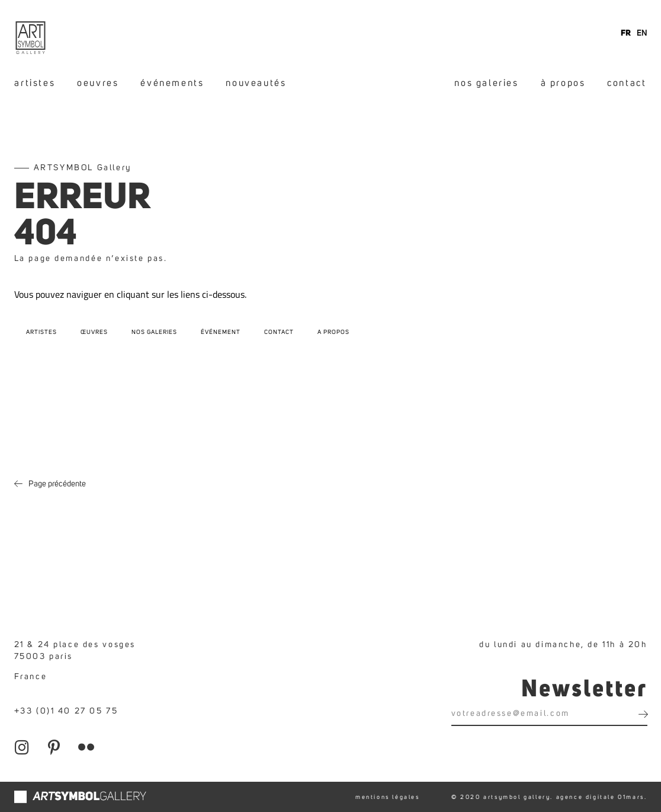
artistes (34, 83)
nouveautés (256, 83)
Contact (279, 332)
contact (626, 83)
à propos (563, 83)
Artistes (41, 332)
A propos (333, 332)
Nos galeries (154, 332)
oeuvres (97, 83)
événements (172, 83)
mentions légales (387, 797)
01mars (631, 797)
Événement (220, 332)
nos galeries (486, 83)
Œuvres (94, 332)
